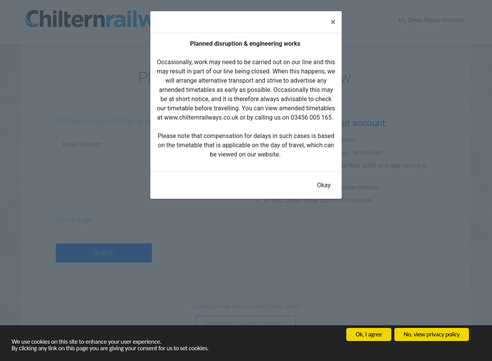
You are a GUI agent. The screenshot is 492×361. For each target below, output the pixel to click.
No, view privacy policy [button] (432, 334)
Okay (324, 185)
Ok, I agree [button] (369, 334)
